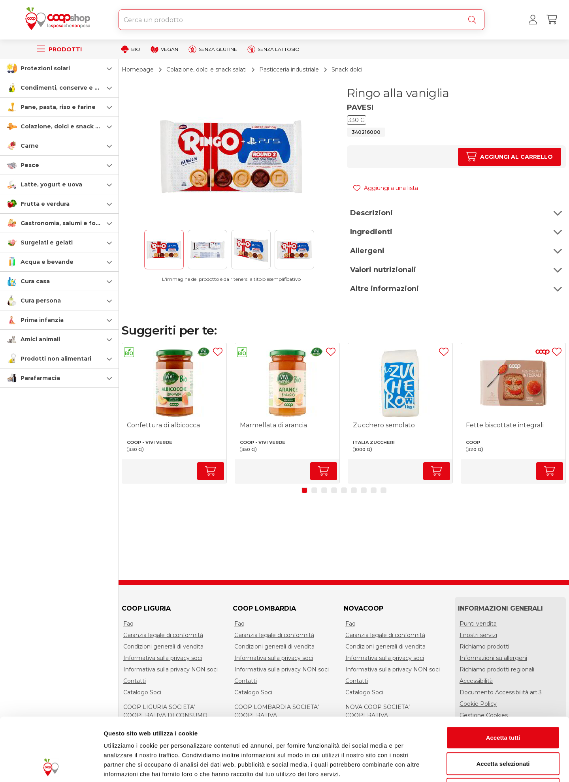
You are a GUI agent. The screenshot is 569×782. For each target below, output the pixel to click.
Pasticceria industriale (289, 69)
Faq (128, 623)
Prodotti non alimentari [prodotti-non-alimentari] (56, 358)
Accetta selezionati (502, 704)
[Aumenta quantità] (509, 156)
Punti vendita (478, 623)
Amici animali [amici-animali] (40, 339)
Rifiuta (503, 730)
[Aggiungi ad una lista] (218, 352)
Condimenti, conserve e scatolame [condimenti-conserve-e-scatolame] (73, 87)
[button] (59, 68)
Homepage (138, 69)
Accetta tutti (503, 678)
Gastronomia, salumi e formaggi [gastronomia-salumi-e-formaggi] (69, 223)
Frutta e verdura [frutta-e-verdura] (45, 203)
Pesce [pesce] (30, 165)
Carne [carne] (30, 145)
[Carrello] (551, 20)
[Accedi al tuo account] (532, 20)
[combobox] (301, 20)
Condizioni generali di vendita (163, 646)
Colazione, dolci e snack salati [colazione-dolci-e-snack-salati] (66, 126)
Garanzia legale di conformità (163, 635)
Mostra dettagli (415, 766)
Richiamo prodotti (484, 646)
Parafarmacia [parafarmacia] (40, 378)
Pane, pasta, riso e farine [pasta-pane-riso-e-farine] (58, 107)
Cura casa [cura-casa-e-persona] (35, 281)
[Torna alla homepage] (59, 20)
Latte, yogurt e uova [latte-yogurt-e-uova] (51, 184)
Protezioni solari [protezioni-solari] (45, 68)
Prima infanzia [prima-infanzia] (42, 319)
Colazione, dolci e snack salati (206, 69)
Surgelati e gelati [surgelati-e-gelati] (47, 242)
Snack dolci (347, 69)
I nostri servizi (478, 635)
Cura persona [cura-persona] (41, 300)
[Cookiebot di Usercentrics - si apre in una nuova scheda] (51, 767)
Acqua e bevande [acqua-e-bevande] (47, 261)
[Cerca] (473, 20)
